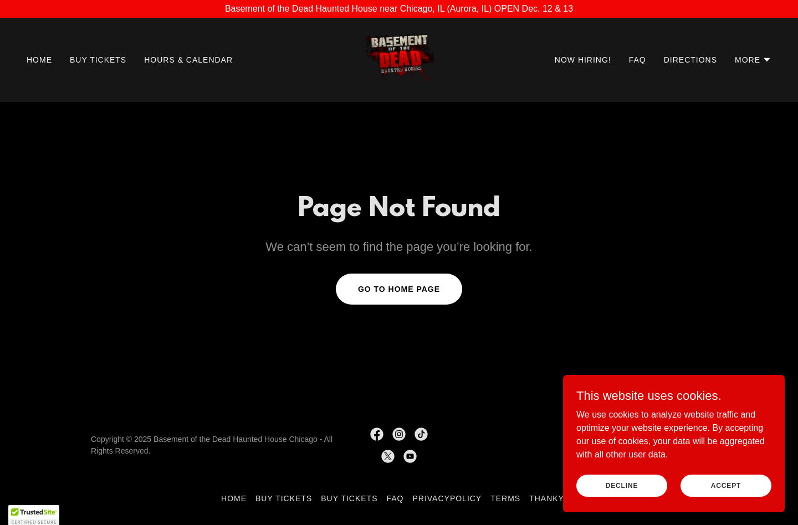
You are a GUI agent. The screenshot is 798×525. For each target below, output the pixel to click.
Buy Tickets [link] (98, 59)
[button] (753, 59)
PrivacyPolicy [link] (447, 498)
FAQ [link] (637, 59)
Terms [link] (505, 498)
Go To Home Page (399, 289)
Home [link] (39, 59)
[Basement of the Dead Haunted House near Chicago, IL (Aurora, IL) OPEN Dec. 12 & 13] (399, 9)
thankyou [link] (553, 498)
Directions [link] (690, 59)
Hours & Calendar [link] (188, 59)
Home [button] (234, 498)
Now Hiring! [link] (583, 59)
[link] (399, 59)
